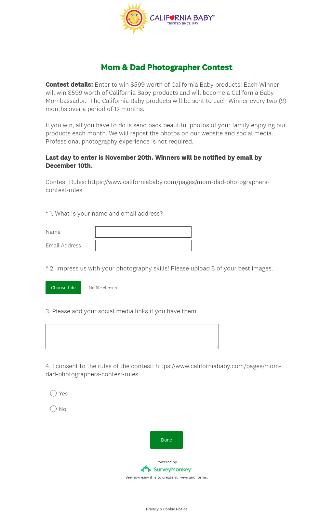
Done (166, 440)
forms (201, 477)
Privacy (152, 509)
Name (53, 231)
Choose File (63, 287)
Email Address (63, 245)
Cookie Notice (175, 509)
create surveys (175, 477)
